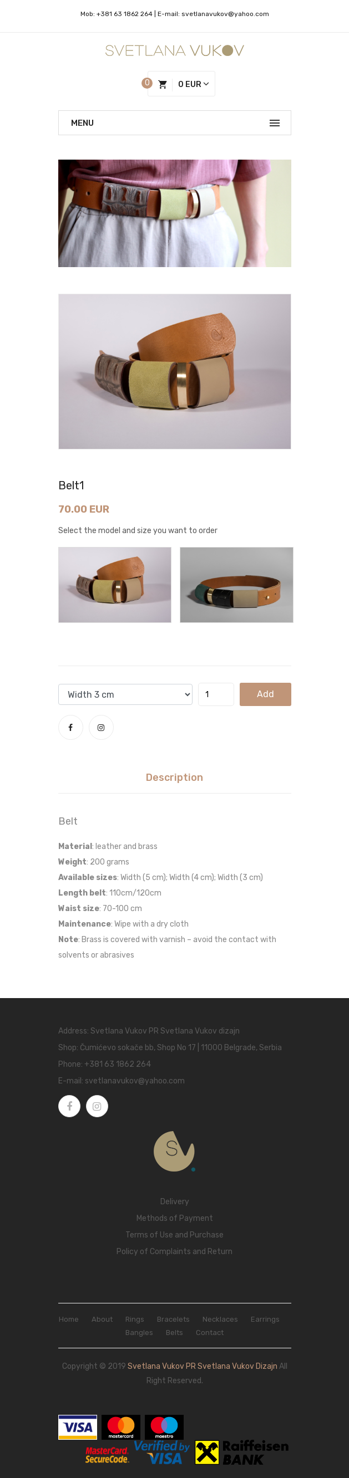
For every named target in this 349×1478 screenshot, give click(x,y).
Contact (210, 1332)
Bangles (139, 1332)
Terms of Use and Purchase (174, 1235)
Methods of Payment (174, 1218)
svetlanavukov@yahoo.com (225, 14)
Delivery (174, 1201)
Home (69, 1319)
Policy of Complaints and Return (174, 1251)
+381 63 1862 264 (125, 14)
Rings (134, 1319)
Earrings (265, 1319)
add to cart (265, 697)
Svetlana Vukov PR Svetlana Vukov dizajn (202, 1366)
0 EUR (183, 85)
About (102, 1319)
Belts (174, 1332)
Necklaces (220, 1319)
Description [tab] (174, 777)
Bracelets (173, 1319)
